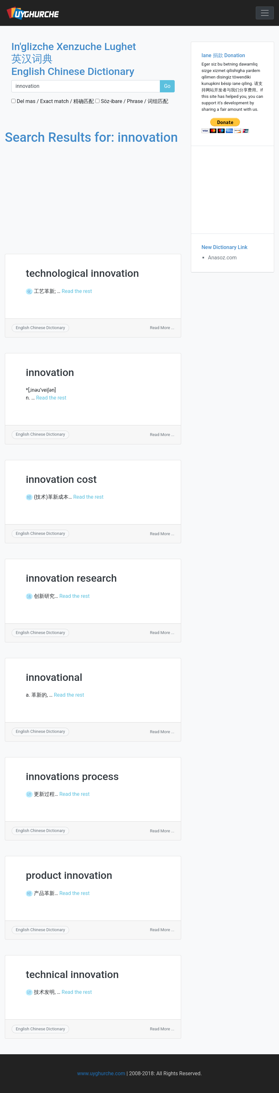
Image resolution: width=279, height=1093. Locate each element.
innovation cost (61, 479)
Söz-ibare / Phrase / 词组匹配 (131, 101)
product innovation (69, 875)
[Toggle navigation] (265, 12)
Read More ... (162, 327)
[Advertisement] (93, 193)
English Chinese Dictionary (40, 327)
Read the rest (77, 291)
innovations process (72, 776)
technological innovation (82, 273)
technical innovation (72, 974)
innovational (54, 677)
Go (167, 86)
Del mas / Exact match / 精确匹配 (52, 101)
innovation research (71, 578)
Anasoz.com (222, 258)
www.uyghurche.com (101, 1073)
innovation (50, 372)
